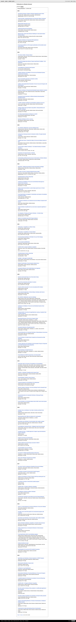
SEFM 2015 (20, 560)
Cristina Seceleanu (32, 75)
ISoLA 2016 (20, 525)
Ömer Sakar (20, 47)
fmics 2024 (20, 111)
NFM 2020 (19, 352)
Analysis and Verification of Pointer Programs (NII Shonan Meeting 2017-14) (31, 476)
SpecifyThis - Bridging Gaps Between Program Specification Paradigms (31, 166)
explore (6, 1)
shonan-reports (20, 479)
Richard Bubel (34, 299)
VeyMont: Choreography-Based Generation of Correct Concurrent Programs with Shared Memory (32, 84)
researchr (2, 1)
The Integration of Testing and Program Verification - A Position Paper (30, 213)
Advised (22, 6)
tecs (18, 42)
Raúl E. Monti (25, 91)
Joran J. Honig (20, 378)
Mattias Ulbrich (36, 63)
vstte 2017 (19, 500)
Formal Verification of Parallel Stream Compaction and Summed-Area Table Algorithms (31, 338)
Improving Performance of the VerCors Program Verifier (28, 318)
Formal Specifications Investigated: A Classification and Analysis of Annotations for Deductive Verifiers (32, 195)
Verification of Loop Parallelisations (24, 568)
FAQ (23, 620)
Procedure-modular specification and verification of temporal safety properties (32, 595)
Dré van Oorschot (21, 115)
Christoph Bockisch (33, 590)
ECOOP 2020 (20, 289)
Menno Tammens (32, 603)
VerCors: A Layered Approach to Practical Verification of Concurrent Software (32, 506)
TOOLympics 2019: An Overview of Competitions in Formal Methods (30, 363)
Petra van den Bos (27, 86)
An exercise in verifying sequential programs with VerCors (28, 452)
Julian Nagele (38, 366)
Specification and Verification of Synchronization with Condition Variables (31, 517)
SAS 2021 (19, 270)
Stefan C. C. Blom (26, 472)
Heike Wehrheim (37, 14)
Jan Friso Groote (21, 68)
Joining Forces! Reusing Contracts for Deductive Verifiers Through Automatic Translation (32, 135)
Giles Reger (33, 412)
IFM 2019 (19, 398)
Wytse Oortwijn (25, 269)
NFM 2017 (19, 474)
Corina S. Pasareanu (27, 154)
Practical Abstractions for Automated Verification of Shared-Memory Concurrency (32, 332)
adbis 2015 (20, 605)
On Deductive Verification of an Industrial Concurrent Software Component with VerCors (32, 201)
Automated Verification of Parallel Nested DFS (26, 327)
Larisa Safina (44, 142)
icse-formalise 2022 (21, 198)
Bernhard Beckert (28, 299)
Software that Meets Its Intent (23, 543)
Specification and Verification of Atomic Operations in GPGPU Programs (31, 558)
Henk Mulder (20, 319)
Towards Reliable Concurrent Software (25, 447)
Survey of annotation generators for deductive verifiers (28, 78)
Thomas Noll (26, 477)
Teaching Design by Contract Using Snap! (25, 176)
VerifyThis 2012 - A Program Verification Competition (27, 583)
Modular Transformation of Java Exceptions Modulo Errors (28, 263)
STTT (19, 70)
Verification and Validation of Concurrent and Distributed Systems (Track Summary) (31, 307)
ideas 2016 (20, 551)
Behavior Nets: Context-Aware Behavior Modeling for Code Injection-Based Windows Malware (31, 34)
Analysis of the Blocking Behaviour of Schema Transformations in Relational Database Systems (32, 601)
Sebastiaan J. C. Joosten (33, 319)
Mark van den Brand (39, 110)
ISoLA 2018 (20, 435)
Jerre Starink (20, 36)
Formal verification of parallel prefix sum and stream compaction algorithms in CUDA (32, 207)
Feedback (26, 620)
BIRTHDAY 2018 (21, 450)
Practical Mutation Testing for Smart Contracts (26, 377)
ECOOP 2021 (20, 260)
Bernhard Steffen (38, 233)
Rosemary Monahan (37, 248)
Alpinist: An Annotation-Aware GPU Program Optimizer (28, 218)
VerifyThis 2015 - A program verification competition (27, 486)
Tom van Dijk (38, 259)
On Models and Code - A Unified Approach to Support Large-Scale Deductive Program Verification (32, 432)
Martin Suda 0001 (31, 367)
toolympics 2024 (20, 131)
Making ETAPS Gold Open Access (24, 23)
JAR (18, 279)
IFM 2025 (19, 87)
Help (12, 620)
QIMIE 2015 (20, 612)
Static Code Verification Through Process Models (27, 457)
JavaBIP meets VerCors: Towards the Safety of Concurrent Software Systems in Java (32, 141)
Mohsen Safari (24, 47)
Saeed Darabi (25, 243)
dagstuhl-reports (20, 16)
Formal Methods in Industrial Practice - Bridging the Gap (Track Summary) (31, 426)
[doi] (33, 16)
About (2, 620)
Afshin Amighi (20, 507)
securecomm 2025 (21, 160)
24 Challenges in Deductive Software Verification (26, 491)
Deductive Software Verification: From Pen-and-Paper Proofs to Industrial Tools (32, 387)
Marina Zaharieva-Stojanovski (34, 574)
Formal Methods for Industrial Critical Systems (26, 67)
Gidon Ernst (20, 63)
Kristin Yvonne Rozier (38, 412)
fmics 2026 (20, 21)
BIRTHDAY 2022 (21, 179)
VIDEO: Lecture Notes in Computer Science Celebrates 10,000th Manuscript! (32, 390)
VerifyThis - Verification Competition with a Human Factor (28, 372)
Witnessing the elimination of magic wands (25, 563)
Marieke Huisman (27, 14)
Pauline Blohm (37, 91)
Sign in (72, 1)
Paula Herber (25, 41)
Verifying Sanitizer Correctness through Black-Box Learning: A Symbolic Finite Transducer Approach (32, 313)
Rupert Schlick (41, 427)
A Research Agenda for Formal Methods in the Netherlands (28, 382)
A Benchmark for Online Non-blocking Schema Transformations (29, 608)
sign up (22, 614)
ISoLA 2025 (20, 65)
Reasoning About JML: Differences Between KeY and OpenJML (29, 416)
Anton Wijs (36, 47)
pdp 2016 (19, 509)
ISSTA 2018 (20, 455)
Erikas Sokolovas (27, 259)
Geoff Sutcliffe (37, 367)
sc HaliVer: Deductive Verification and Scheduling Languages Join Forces (31, 102)
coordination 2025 (21, 31)
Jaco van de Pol (41, 328)
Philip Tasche (20, 41)
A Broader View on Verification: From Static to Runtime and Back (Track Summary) (31, 411)
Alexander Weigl (26, 130)
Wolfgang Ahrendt (22, 299)
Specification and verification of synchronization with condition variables (31, 421)
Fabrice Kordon (32, 233)
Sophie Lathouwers (21, 80)
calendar (10, 1)
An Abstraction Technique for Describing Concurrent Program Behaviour (31, 496)
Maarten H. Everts (28, 314)
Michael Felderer (21, 427)
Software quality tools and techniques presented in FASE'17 (29, 442)
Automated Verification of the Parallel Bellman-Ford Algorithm (29, 268)
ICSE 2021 (20, 239)
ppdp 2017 (20, 484)
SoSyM (19, 598)
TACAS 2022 (20, 220)
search (13, 1)
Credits (9, 620)
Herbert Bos (26, 544)
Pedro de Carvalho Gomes (22, 422)
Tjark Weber (42, 367)
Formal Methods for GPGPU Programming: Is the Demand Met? (29, 354)
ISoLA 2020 (20, 294)
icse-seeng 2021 (21, 255)
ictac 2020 (19, 341)
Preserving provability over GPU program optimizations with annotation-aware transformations (32, 46)
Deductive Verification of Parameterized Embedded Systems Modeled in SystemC (32, 90)
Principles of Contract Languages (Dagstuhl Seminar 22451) (28, 171)
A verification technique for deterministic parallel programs (28, 481)
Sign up (74, 1)
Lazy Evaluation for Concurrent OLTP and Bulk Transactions (29, 549)
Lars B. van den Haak (31, 56)
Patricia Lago (23, 545)
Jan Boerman (20, 417)
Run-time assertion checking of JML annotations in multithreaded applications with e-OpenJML (32, 589)
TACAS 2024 (20, 105)
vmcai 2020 (20, 334)
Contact (5, 620)
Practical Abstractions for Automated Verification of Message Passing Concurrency (30, 396)
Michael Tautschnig (41, 487)
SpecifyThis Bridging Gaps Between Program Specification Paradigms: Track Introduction (32, 62)
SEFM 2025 (20, 100)
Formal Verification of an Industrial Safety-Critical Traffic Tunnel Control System (32, 401)
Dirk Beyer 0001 (20, 14)
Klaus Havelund (25, 524)
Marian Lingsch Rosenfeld (40, 19)
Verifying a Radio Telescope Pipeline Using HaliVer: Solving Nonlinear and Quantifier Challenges (31, 108)
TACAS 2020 (20, 329)
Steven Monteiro (20, 259)
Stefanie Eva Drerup (31, 91)
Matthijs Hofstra (26, 603)
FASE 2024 (20, 116)
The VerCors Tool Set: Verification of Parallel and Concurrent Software (30, 466)
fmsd (19, 48)
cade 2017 (19, 494)
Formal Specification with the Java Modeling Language (28, 534)
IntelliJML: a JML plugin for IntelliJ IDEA (25, 258)
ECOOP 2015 (20, 593)
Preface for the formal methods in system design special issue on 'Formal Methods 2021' (31, 189)
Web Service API (16, 620)
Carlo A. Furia (25, 248)
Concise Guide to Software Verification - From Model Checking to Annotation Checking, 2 (32, 147)
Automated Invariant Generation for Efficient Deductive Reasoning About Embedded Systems (31, 97)
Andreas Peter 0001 (32, 36)
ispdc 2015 (20, 580)
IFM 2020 (19, 347)
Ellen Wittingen (20, 120)
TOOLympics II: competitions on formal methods (26, 231)
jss (18, 81)
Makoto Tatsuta (31, 477)
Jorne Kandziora (20, 590)
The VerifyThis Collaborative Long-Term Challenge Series (28, 127)
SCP (18, 531)
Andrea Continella (39, 36)
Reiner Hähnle (39, 299)
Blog (21, 620)
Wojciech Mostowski (32, 373)
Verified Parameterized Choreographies (25, 28)
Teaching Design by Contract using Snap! (25, 253)
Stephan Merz (26, 75)
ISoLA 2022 (20, 169)
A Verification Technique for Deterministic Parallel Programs (29, 471)
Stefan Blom (20, 243)
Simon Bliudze (20, 142)
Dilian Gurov (25, 333)
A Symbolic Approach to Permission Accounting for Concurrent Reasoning (31, 578)
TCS (18, 210)
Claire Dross (20, 248)
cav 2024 (19, 58)
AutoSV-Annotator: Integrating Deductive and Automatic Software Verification (32, 18)
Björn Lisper (37, 427)
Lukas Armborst (20, 19)
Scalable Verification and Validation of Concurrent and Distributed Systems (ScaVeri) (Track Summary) (31, 73)
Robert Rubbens (44, 56)
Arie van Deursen (38, 544)
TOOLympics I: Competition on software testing (26, 226)
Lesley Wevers (20, 550)
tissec (19, 37)
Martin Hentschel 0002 (39, 535)
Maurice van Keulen (33, 550)
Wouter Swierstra (27, 383)
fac (18, 155)
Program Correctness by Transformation (25, 437)
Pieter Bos (25, 56)
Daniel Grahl (33, 535)
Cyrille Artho (40, 422)
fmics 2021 (20, 265)
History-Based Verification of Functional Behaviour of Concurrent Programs (31, 573)
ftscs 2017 (19, 520)
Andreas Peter (31, 159)
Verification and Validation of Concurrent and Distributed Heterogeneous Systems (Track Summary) (31, 182)
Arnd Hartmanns (20, 366)
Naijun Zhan (34, 154)
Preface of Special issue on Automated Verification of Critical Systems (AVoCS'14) (30, 528)
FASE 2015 (20, 570)
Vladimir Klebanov (27, 487)
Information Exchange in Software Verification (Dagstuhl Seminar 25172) (31, 13)
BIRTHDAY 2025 (21, 26)
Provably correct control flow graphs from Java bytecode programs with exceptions (31, 512)
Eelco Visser (33, 383)
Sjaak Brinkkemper (32, 544)
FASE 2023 (20, 144)
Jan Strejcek (32, 14)
